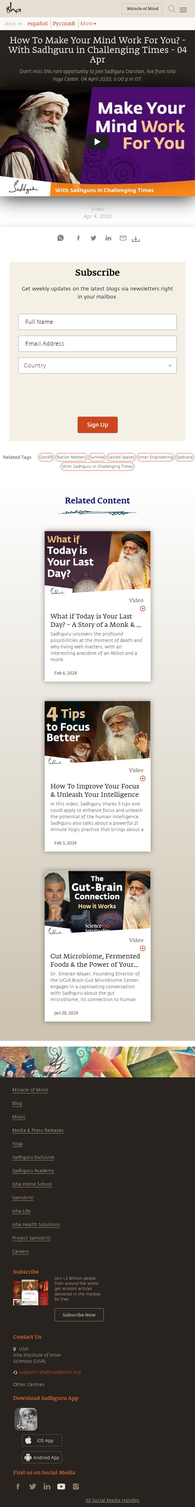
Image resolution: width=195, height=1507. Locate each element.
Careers (20, 1251)
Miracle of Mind (30, 1090)
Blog (17, 1103)
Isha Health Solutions (36, 1224)
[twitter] (93, 237)
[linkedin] (108, 237)
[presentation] (97, 391)
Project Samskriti (31, 1238)
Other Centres (28, 1384)
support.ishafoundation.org (50, 1372)
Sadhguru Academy (33, 1170)
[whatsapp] (60, 237)
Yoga (17, 1143)
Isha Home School (32, 1184)
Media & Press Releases (38, 1130)
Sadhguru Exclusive (33, 1157)
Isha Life (21, 1211)
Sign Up (97, 424)
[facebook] (78, 238)
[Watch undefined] (97, 141)
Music (19, 1117)
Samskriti (23, 1197)
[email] (123, 237)
